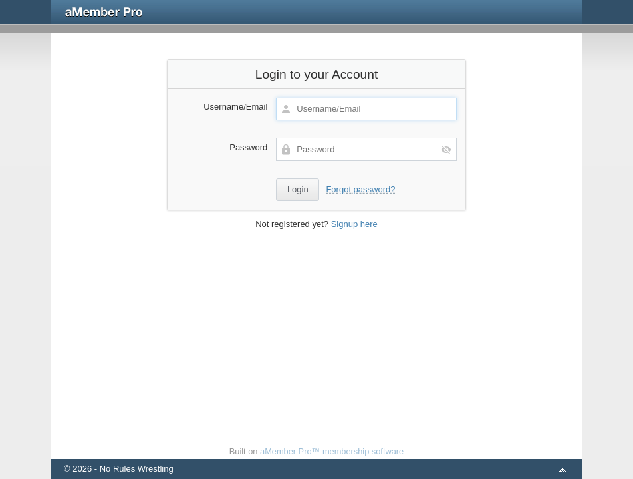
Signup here (354, 224)
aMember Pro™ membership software (332, 451)
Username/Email (235, 107)
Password (248, 147)
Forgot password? (360, 189)
